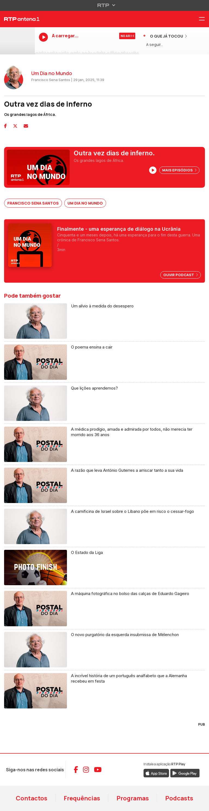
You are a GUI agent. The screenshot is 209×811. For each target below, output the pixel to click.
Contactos (31, 798)
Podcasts (179, 798)
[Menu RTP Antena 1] (204, 19)
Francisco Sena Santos (33, 203)
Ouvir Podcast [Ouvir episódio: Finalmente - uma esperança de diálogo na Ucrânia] (180, 274)
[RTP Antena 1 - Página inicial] (17, 19)
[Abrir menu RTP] (104, 5)
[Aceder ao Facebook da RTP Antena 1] (76, 769)
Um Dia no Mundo (85, 203)
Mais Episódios (179, 170)
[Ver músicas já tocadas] (165, 36)
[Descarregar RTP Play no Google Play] (185, 773)
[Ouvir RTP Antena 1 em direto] (17, 40)
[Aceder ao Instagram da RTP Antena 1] (86, 769)
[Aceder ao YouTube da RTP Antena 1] (98, 769)
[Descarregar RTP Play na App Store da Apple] (156, 773)
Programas (132, 798)
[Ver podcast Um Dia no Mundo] (104, 245)
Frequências (82, 798)
